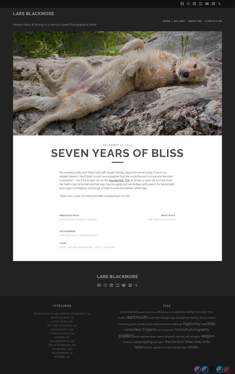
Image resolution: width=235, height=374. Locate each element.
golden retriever (80, 239)
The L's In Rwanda (59, 337)
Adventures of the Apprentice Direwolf (60, 306)
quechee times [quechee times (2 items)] (148, 328)
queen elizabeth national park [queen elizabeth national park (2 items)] (173, 328)
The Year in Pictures (162, 212)
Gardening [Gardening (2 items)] (123, 316)
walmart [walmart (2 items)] (175, 339)
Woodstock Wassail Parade (78, 212)
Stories (59, 329)
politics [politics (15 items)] (126, 328)
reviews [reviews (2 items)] (127, 334)
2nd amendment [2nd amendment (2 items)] (129, 304)
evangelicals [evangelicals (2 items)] (183, 310)
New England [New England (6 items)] (145, 322)
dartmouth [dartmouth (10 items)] (137, 309)
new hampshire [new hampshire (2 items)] (165, 322)
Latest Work (59, 314)
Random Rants (89, 227)
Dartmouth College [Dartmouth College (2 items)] (158, 310)
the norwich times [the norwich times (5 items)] (179, 334)
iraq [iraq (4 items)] (204, 316)
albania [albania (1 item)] (168, 305)
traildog (109, 239)
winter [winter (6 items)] (193, 339)
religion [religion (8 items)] (208, 328)
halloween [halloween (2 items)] (166, 316)
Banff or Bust (60, 310)
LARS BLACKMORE (33, 13)
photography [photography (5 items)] (199, 322)
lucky (98, 239)
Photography (68, 227)
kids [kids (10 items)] (211, 315)
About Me (195, 14)
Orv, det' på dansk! (59, 318)
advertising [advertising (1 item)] (152, 305)
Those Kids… (59, 341)
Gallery (179, 14)
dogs (62, 239)
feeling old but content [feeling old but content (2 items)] (203, 310)
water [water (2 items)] (184, 339)
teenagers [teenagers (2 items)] (158, 334)
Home (166, 14)
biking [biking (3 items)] (190, 304)
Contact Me (214, 14)
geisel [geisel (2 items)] (133, 316)
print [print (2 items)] (137, 328)
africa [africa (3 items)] (160, 304)
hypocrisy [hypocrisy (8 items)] (192, 316)
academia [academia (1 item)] (142, 305)
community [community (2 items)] (201, 304)
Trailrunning (60, 345)
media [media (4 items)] (128, 322)
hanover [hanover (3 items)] (177, 316)
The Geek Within (59, 333)
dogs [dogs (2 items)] (172, 310)
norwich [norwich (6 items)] (181, 322)
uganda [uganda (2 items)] (157, 339)
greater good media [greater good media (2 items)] (148, 316)
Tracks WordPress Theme (103, 370)
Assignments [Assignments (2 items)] (179, 304)
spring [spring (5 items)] (147, 334)
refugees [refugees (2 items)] (195, 328)
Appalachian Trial (119, 172)
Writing (60, 349)
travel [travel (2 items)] (149, 339)
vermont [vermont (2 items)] (166, 339)
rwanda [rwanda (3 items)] (137, 334)
